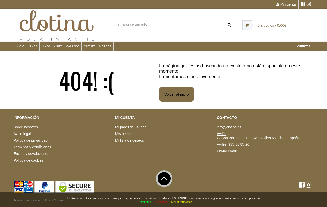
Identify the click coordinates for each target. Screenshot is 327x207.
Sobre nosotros (26, 127)
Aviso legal (22, 134)
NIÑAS (33, 46)
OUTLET (89, 46)
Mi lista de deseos (129, 140)
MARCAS (105, 46)
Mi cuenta (286, 4)
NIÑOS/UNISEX (52, 46)
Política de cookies (28, 160)
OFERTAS (303, 46)
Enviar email (227, 151)
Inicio (20, 46)
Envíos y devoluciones (31, 154)
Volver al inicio (176, 94)
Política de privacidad (31, 140)
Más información (181, 202)
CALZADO (72, 46)
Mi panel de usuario (130, 127)
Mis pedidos (124, 134)
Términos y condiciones (32, 147)
